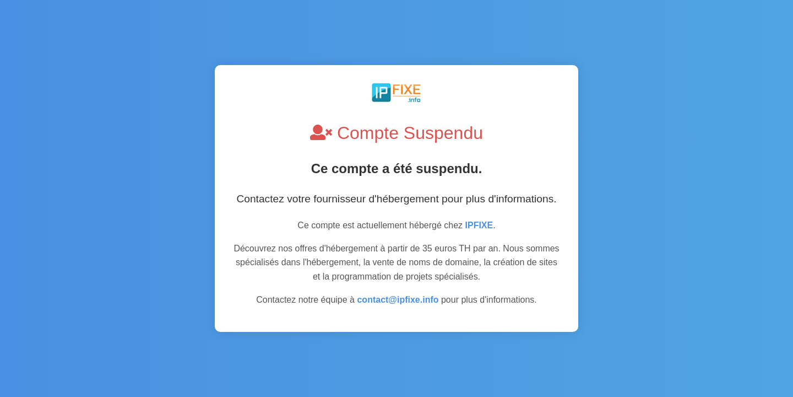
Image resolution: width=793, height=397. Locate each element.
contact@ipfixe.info (397, 299)
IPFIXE (479, 225)
